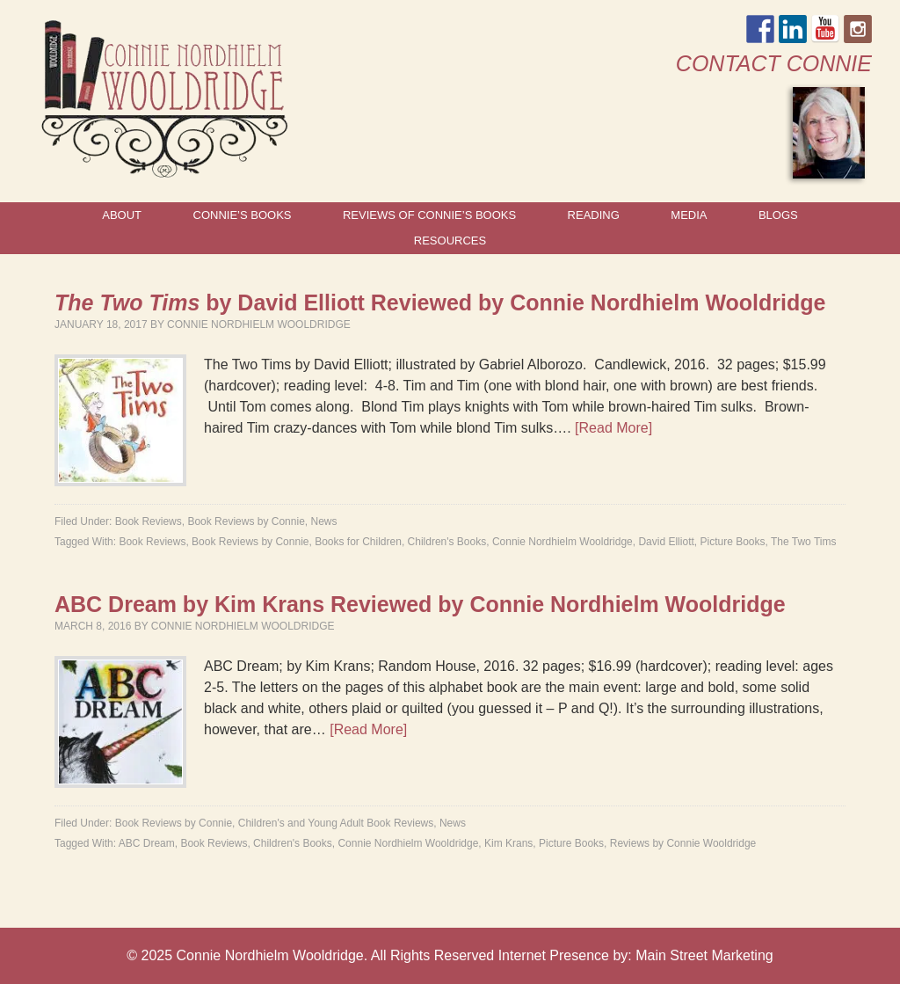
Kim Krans (508, 843)
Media (689, 215)
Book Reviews (148, 521)
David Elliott (665, 542)
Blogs (778, 215)
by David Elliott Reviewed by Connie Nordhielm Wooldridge (439, 302)
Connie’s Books (242, 215)
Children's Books (447, 542)
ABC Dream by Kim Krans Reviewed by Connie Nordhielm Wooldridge (420, 604)
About (122, 215)
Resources (450, 240)
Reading (594, 215)
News (323, 521)
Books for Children (358, 542)
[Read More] (613, 427)
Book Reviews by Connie (245, 521)
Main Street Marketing (704, 955)
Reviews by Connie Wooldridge (683, 843)
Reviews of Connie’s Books (429, 215)
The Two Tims (803, 542)
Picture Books (732, 542)
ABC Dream (147, 843)
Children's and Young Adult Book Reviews (335, 823)
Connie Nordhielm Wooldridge (259, 324)
